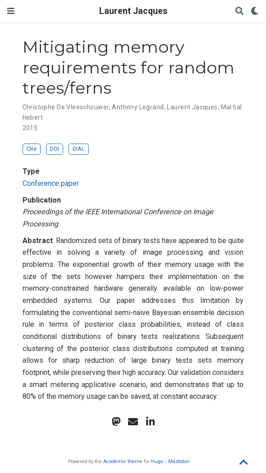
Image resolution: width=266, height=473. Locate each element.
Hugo (157, 461)
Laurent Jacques (133, 11)
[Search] (239, 11)
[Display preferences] (255, 11)
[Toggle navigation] (10, 11)
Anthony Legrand (138, 107)
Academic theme (122, 461)
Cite (32, 148)
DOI (54, 148)
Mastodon (179, 461)
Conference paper (51, 183)
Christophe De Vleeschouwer (66, 107)
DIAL (79, 148)
